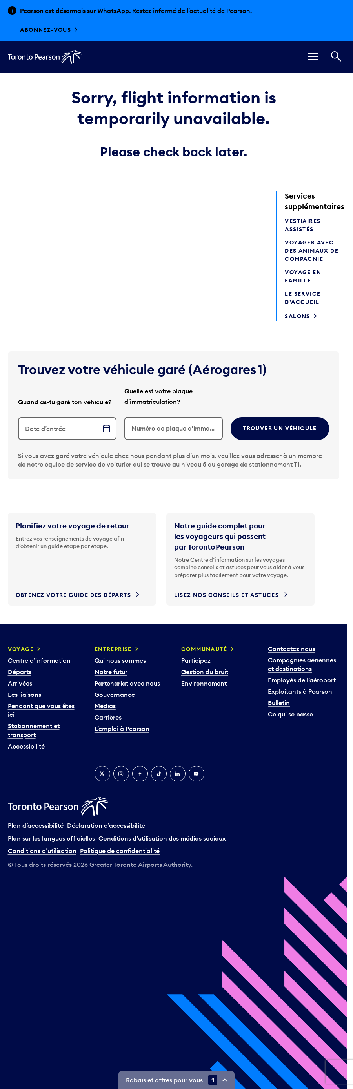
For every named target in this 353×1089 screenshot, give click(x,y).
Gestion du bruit (204, 672)
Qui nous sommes (120, 660)
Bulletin (279, 703)
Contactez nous (291, 649)
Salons (297, 316)
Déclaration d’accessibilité (106, 825)
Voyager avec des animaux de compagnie (311, 250)
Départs (19, 672)
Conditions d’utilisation (42, 851)
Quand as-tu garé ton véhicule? (64, 402)
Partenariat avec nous (127, 683)
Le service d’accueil (302, 298)
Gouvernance (115, 694)
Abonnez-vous (45, 29)
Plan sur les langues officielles (51, 838)
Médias (105, 706)
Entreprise (113, 649)
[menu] (313, 56)
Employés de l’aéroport (302, 680)
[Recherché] (336, 56)
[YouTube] (196, 773)
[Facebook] (140, 773)
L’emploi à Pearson (122, 729)
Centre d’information (39, 660)
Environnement (204, 683)
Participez (196, 660)
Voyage (21, 649)
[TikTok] (159, 773)
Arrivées (20, 683)
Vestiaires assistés (302, 225)
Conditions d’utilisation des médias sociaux (162, 838)
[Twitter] (102, 773)
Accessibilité (26, 746)
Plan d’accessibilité (36, 825)
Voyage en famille (303, 276)
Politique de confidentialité (120, 851)
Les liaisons (24, 694)
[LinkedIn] (178, 773)
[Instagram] (121, 773)
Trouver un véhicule (280, 428)
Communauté (204, 649)
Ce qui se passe (290, 714)
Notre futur (111, 672)
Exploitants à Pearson (300, 691)
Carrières (108, 717)
